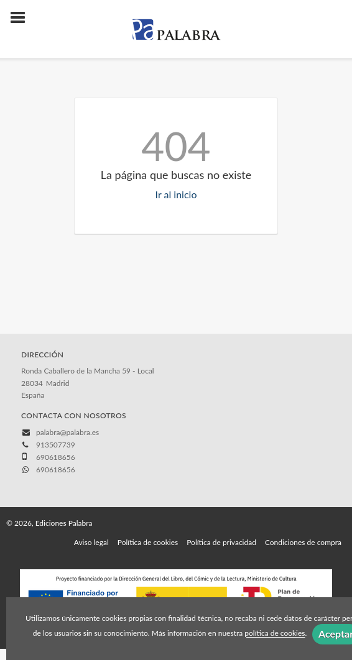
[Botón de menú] (22, 18)
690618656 (55, 469)
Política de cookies (148, 542)
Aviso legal (91, 542)
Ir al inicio (176, 194)
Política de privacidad (221, 542)
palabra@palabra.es (67, 432)
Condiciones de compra (303, 542)
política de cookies (274, 633)
